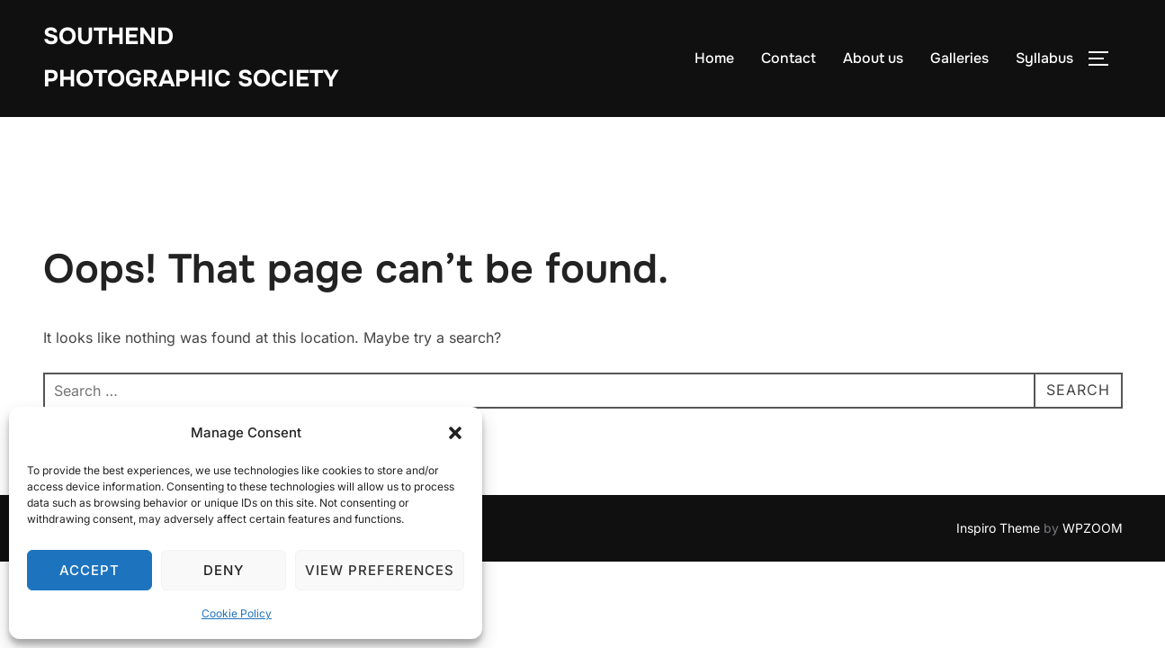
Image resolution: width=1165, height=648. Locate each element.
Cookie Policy (237, 613)
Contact (788, 58)
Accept (89, 570)
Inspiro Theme (998, 528)
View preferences (379, 570)
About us (873, 58)
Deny (223, 570)
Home (714, 58)
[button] (455, 433)
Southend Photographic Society (191, 58)
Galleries (959, 58)
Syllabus (1044, 58)
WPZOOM (1092, 528)
